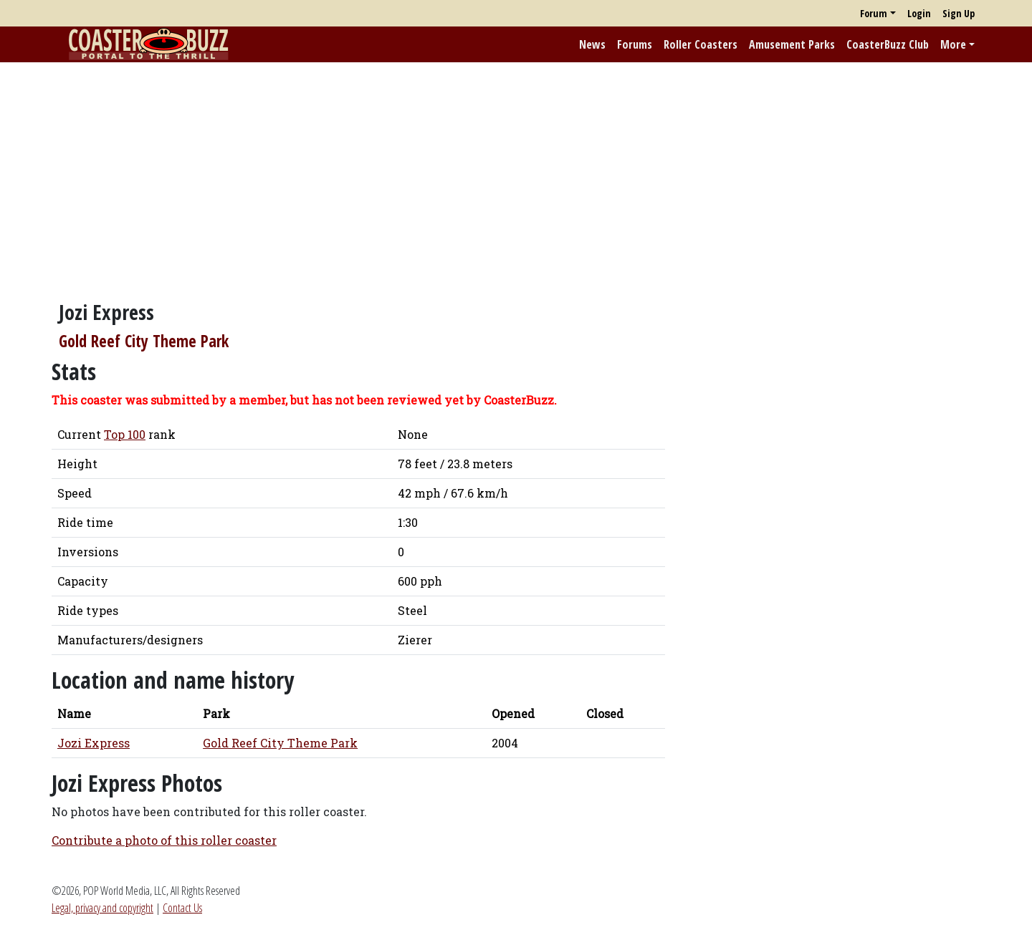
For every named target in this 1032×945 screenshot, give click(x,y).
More (953, 44)
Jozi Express (93, 742)
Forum (873, 13)
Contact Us (182, 908)
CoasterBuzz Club (887, 44)
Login (919, 13)
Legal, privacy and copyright (102, 908)
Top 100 (124, 434)
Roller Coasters (700, 44)
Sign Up (958, 13)
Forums (634, 44)
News (592, 44)
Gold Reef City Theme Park (144, 341)
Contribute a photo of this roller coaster (164, 840)
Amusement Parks (792, 44)
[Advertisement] (516, 174)
